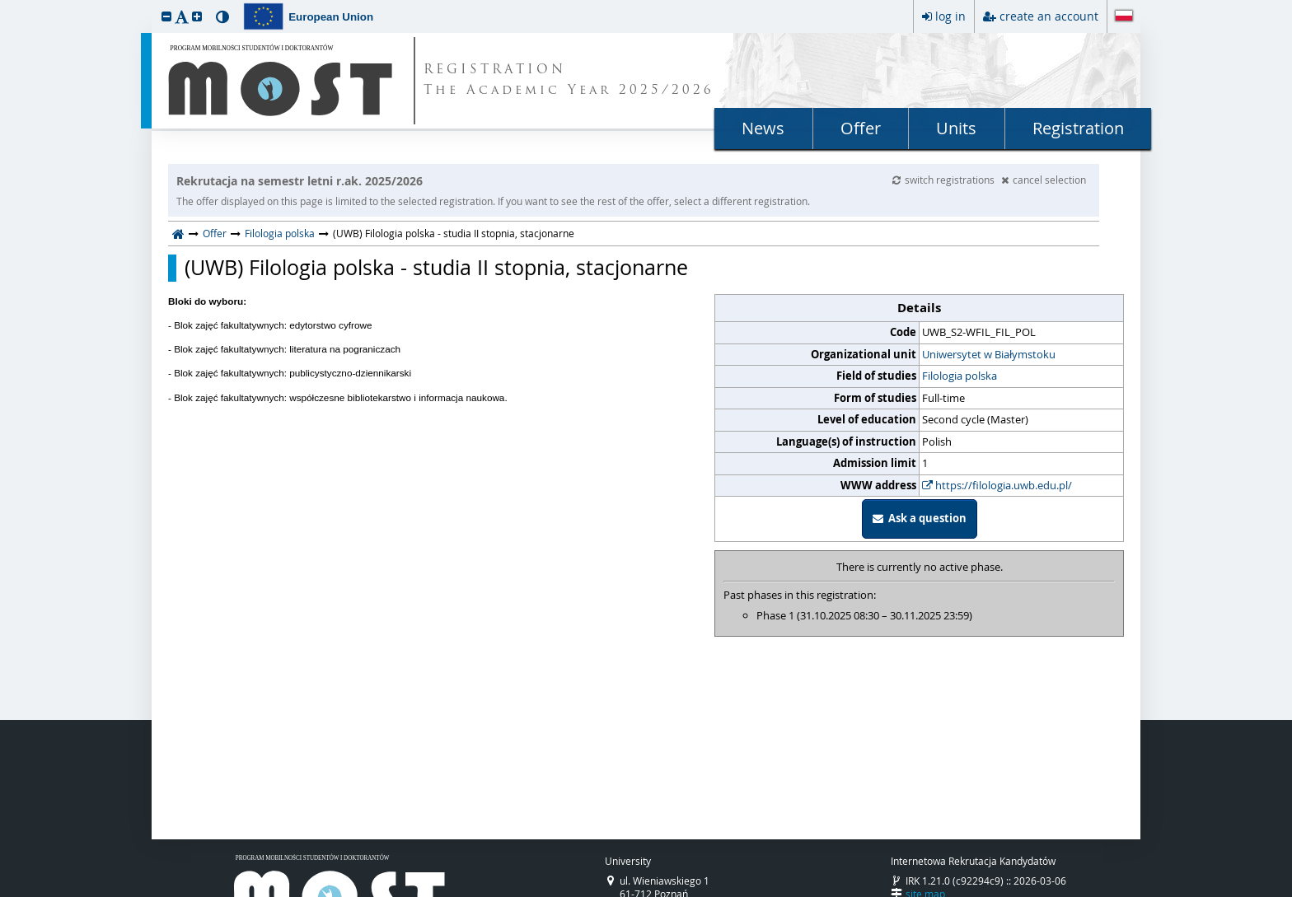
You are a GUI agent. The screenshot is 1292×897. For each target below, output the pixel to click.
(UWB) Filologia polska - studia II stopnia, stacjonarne (436, 268)
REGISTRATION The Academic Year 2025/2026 (569, 80)
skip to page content (4, 4)
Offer (860, 128)
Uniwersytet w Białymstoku (989, 354)
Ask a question (920, 518)
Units (956, 128)
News (763, 128)
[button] (166, 16)
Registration (1078, 128)
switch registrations (944, 179)
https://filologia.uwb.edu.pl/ (997, 485)
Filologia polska (280, 233)
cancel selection (1043, 179)
